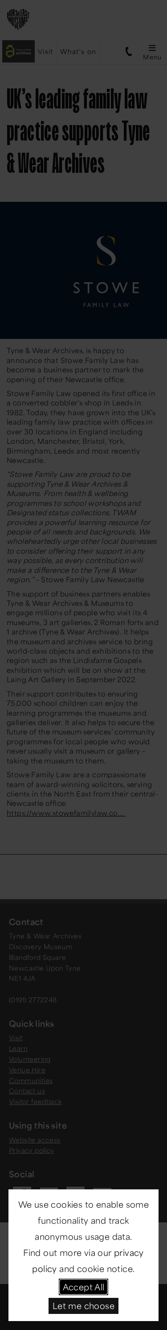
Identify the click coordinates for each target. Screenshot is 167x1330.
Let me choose (83, 1305)
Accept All (84, 1286)
